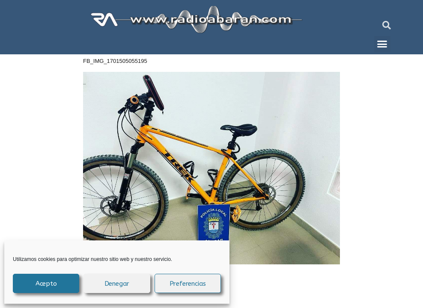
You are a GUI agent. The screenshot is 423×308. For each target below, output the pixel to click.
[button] (386, 25)
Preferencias (188, 283)
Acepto (46, 283)
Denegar (117, 283)
